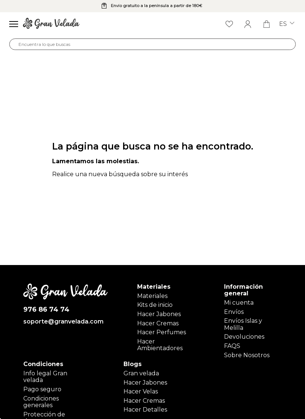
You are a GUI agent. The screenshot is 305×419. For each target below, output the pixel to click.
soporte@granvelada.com (63, 321)
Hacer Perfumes (161, 332)
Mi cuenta (239, 302)
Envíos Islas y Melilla (243, 324)
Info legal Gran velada (45, 376)
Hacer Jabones (159, 314)
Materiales (152, 295)
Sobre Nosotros (247, 355)
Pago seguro (42, 389)
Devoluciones (244, 336)
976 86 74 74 (46, 310)
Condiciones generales (41, 402)
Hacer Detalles (145, 409)
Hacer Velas (140, 391)
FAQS (232, 345)
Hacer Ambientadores (160, 345)
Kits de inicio (155, 304)
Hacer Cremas (158, 323)
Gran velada (141, 373)
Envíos (234, 311)
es (286, 24)
